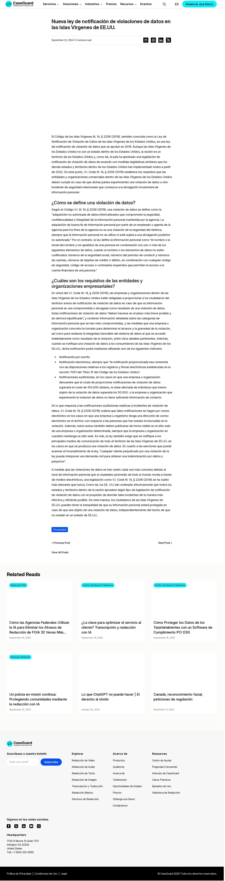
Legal (64, 873)
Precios (117, 792)
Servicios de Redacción (85, 799)
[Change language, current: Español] (174, 4)
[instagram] (39, 826)
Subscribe (51, 762)
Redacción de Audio (83, 766)
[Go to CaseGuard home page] (112, 744)
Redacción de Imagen (84, 779)
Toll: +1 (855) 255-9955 (20, 852)
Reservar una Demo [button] (199, 4)
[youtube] (31, 826)
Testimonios (120, 779)
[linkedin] (24, 826)
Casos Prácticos (161, 779)
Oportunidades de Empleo (127, 786)
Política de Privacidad (19, 873)
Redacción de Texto (83, 773)
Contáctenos (120, 805)
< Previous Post (61, 542)
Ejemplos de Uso (161, 786)
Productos (119, 760)
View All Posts (60, 552)
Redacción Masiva (82, 792)
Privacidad (59, 529)
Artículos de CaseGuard (165, 773)
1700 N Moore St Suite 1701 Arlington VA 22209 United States (23, 844)
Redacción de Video (83, 760)
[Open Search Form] (164, 4)
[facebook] (9, 826)
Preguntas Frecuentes (164, 766)
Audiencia (118, 766)
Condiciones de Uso (45, 873)
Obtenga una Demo (124, 799)
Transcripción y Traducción (87, 786)
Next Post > (165, 542)
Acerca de (119, 773)
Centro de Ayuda (161, 760)
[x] (16, 826)
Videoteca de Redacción (166, 792)
